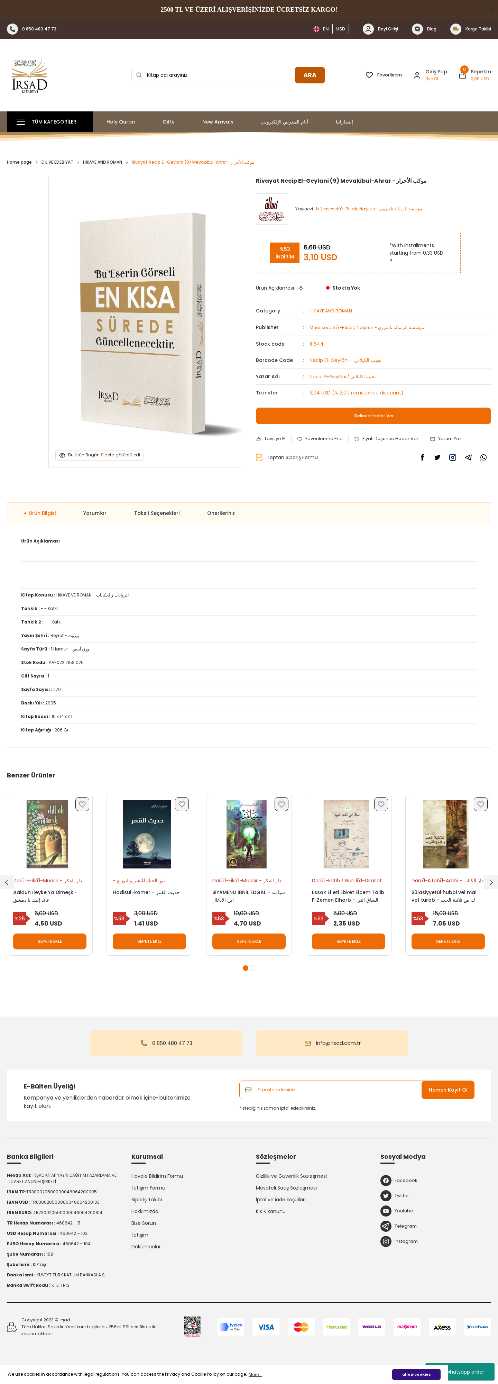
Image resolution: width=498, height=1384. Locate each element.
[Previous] (7, 887)
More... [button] (255, 1374)
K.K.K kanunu (271, 1220)
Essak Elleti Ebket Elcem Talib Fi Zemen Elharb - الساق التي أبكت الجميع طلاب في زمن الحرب (348, 898)
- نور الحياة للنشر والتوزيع (141, 883)
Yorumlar (95, 513)
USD (340, 29)
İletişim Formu (148, 1196)
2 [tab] (252, 977)
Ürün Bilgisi (42, 513)
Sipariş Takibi (146, 1208)
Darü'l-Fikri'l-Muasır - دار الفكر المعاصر (44, 883)
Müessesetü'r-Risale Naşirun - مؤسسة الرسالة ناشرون (371, 327)
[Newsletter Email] (356, 1099)
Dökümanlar (146, 1255)
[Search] (228, 75)
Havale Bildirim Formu (157, 1185)
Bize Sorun (143, 1232)
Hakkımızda (144, 1220)
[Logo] (29, 75)
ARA (309, 75)
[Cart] (474, 75)
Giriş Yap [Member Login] (436, 71)
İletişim (139, 1243)
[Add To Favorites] (324, 438)
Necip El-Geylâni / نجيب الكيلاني (345, 375)
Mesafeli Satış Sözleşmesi (286, 1196)
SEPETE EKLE (50, 943)
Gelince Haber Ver (374, 415)
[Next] (491, 887)
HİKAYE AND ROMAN (332, 310)
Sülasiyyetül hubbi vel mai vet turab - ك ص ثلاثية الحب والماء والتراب (446, 898)
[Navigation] (50, 121)
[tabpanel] (50, 884)
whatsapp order (460, 1372)
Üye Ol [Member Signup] (431, 79)
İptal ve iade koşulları (281, 1208)
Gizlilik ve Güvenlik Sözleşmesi (291, 1185)
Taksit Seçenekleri (156, 513)
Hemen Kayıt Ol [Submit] (448, 1098)
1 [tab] (245, 977)
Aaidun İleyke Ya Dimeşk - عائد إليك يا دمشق (48, 898)
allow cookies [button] (416, 1374)
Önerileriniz (221, 513)
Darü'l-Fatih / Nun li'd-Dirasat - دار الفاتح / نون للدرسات (341, 883)
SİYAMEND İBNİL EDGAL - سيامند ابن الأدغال (244, 898)
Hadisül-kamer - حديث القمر (148, 894)
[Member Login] (417, 75)
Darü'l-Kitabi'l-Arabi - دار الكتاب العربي (443, 883)
